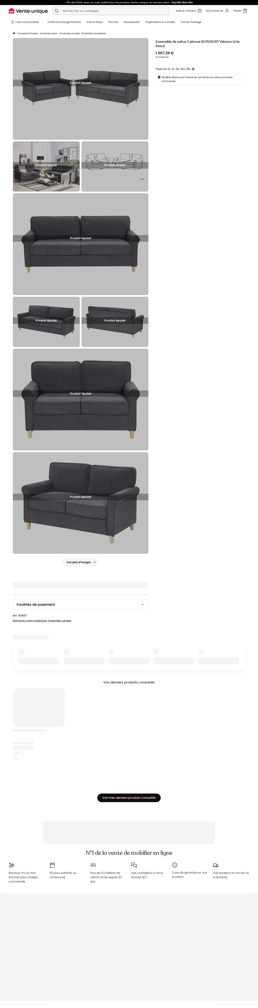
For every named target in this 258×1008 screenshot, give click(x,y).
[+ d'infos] (193, 69)
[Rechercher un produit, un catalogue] (56, 10)
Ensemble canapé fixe (94, 33)
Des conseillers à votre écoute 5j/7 (147, 875)
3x (169, 69)
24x (182, 69)
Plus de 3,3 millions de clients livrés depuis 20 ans (106, 877)
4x (173, 69)
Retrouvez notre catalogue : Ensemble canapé (42, 620)
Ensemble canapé (70, 33)
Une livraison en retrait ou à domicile (231, 875)
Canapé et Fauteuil (27, 33)
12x (177, 69)
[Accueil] (14, 33)
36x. (188, 69)
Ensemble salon (49, 33)
